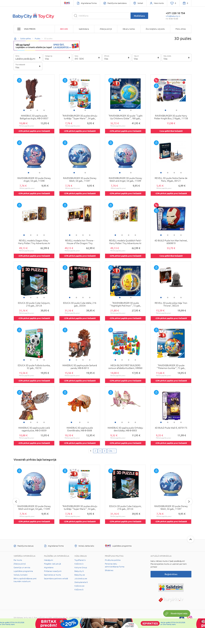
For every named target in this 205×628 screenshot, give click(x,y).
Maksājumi (48, 560)
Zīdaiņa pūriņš (20, 564)
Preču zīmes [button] (181, 29)
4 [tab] (44, 110)
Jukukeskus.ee (80, 578)
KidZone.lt (78, 589)
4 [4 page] (104, 451)
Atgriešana (48, 567)
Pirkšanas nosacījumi (53, 571)
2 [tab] (30, 110)
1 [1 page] (90, 451)
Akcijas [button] (64, 29)
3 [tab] (37, 110)
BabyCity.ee (79, 575)
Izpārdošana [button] (84, 29)
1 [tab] (24, 110)
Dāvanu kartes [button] (129, 29)
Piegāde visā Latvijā (52, 564)
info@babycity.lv (173, 16)
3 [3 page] (100, 451)
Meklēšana (139, 15)
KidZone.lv (79, 564)
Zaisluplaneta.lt (81, 582)
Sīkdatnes (109, 570)
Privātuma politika (112, 560)
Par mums (18, 560)
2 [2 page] (95, 451)
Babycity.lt (79, 571)
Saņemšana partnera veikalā (56, 578)
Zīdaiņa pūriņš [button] (106, 29)
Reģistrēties (171, 574)
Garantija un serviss (22, 567)
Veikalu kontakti (21, 575)
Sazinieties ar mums (52, 575)
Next (189, 501)
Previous (16, 501)
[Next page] (111, 451)
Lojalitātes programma (23, 571)
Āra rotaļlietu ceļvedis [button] (155, 29)
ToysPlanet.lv (80, 560)
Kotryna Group (80, 567)
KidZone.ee (79, 586)
